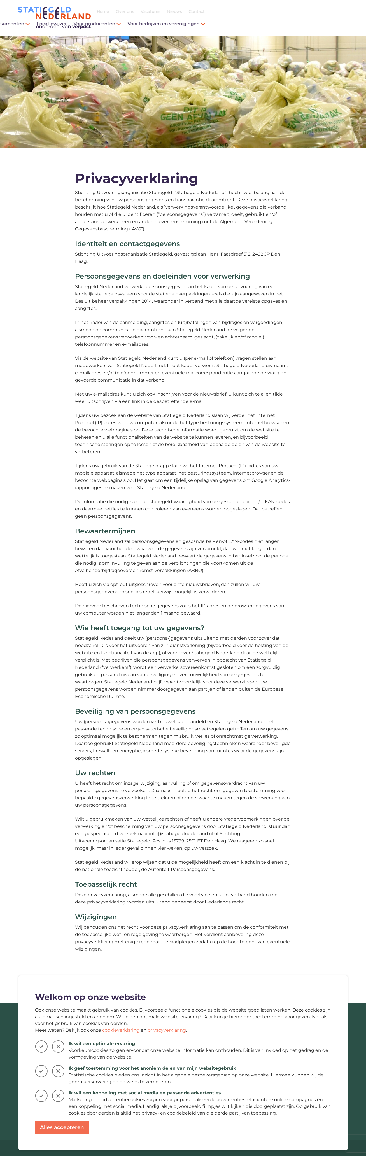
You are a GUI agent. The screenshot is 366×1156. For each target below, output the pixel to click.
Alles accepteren (62, 1127)
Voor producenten (241, 23)
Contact (340, 11)
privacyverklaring (167, 1030)
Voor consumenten (149, 23)
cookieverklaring (120, 1030)
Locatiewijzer (195, 23)
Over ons (269, 11)
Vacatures (294, 11)
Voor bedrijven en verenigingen (310, 23)
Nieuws (318, 11)
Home (247, 11)
